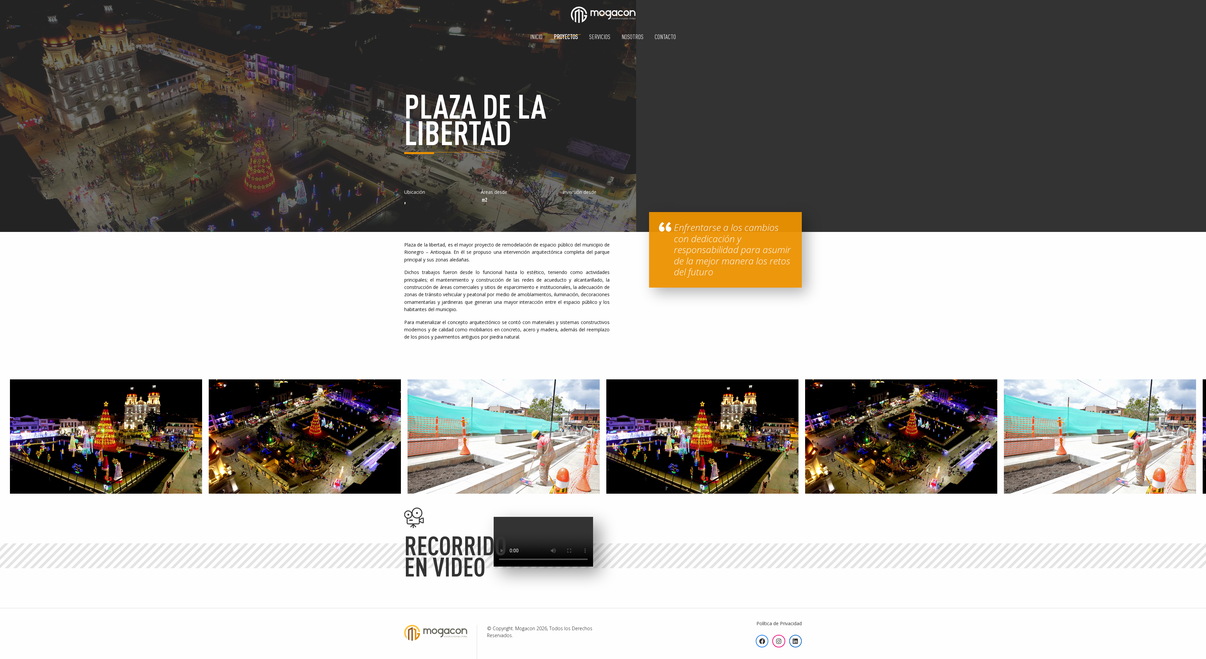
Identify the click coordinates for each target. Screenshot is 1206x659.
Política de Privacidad (779, 623)
